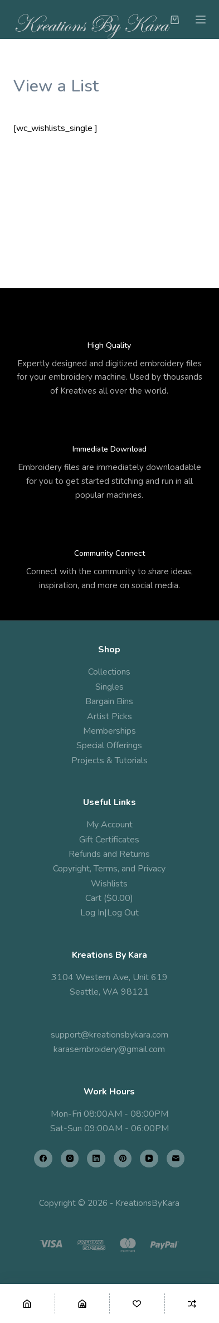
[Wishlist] (137, 1303)
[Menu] (201, 19)
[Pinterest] (123, 1159)
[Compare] (192, 1303)
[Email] (176, 1159)
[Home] (27, 1303)
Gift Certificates (109, 839)
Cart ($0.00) (109, 898)
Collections (109, 672)
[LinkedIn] (96, 1159)
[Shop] (82, 1303)
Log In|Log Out (109, 913)
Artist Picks (109, 716)
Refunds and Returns (109, 854)
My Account (109, 824)
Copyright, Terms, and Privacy (109, 868)
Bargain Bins (109, 701)
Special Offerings (109, 745)
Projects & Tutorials (109, 760)
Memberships (109, 731)
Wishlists (109, 884)
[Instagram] (70, 1159)
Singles (109, 687)
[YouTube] (149, 1159)
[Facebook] (43, 1159)
